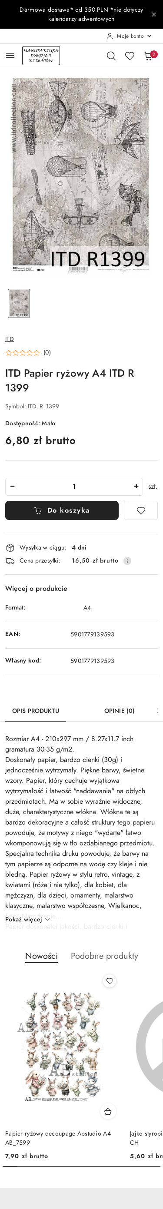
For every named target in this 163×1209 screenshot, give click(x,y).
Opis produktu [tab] (35, 711)
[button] (28, 352)
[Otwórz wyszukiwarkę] (111, 55)
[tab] (82, 707)
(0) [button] (47, 353)
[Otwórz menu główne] (10, 55)
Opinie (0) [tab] (119, 711)
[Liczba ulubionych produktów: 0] (129, 55)
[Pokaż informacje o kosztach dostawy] (127, 561)
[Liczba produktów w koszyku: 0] (148, 55)
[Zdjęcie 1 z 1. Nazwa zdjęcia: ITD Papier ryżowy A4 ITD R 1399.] (19, 303)
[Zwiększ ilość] (136, 486)
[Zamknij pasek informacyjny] (154, 14)
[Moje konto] (129, 36)
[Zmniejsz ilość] (12, 486)
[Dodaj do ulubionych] (141, 510)
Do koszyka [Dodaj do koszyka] (62, 510)
